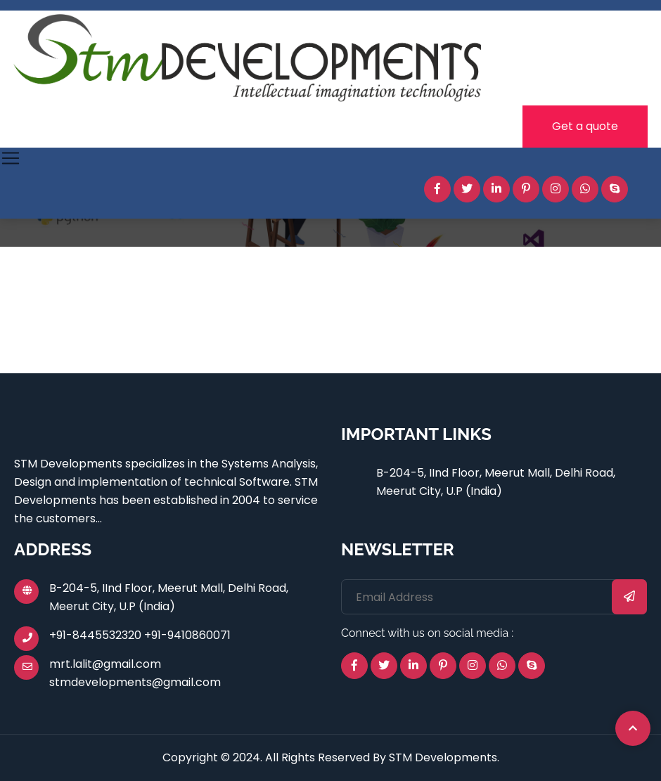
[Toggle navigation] (10, 158)
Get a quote (585, 126)
